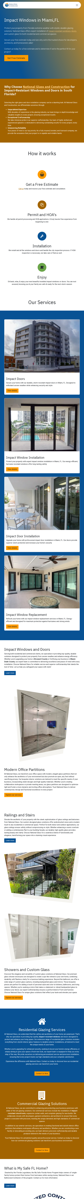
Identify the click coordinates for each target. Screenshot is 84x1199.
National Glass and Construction (46, 87)
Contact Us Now (42, 1073)
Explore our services (13, 795)
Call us (21, 189)
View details (12, 391)
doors (73, 31)
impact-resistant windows (60, 31)
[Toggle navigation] (77, 5)
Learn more (10, 673)
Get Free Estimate (16, 58)
